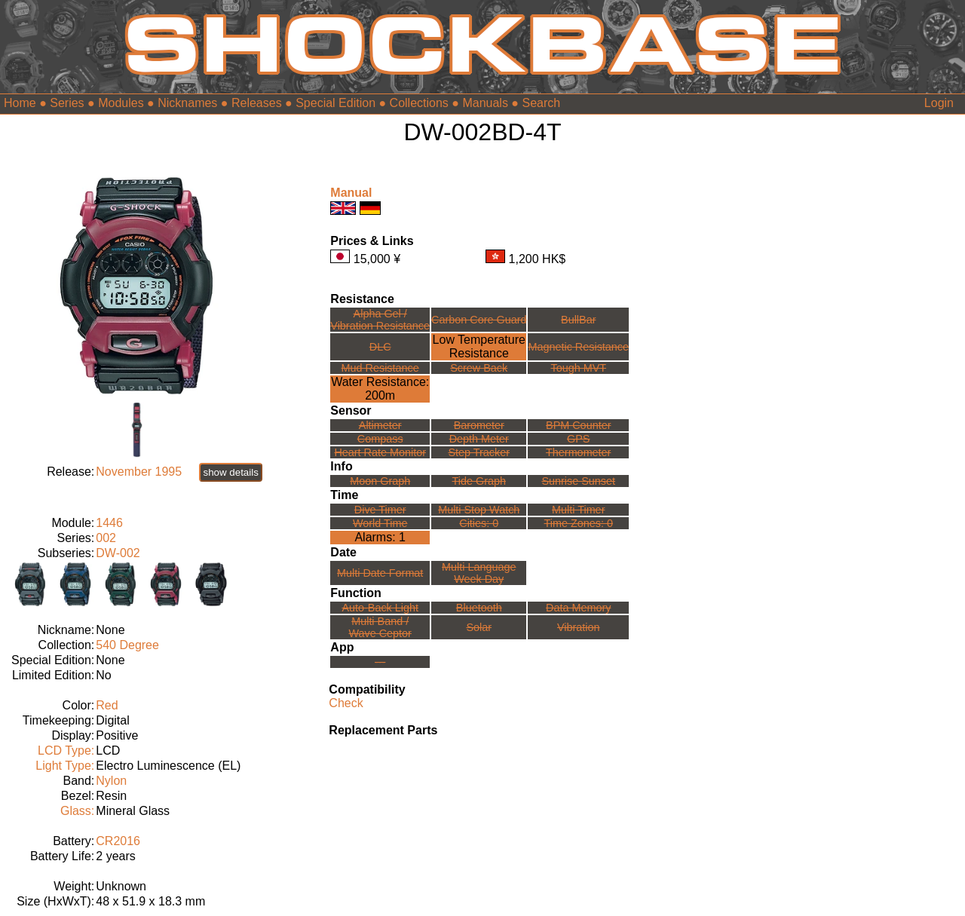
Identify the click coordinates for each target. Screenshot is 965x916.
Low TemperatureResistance (479, 346)
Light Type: (64, 765)
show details (230, 472)
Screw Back (478, 368)
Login (939, 103)
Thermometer (578, 452)
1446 (109, 522)
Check (346, 703)
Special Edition (335, 103)
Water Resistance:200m (380, 388)
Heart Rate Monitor (380, 452)
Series (67, 103)
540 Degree (127, 645)
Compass (380, 439)
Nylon (111, 780)
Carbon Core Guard (478, 320)
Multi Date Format (380, 573)
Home (20, 103)
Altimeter (380, 425)
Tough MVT (578, 368)
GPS (578, 439)
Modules (120, 103)
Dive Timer (380, 510)
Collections (419, 103)
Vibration (578, 627)
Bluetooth (479, 608)
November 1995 (139, 471)
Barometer (479, 425)
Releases (256, 103)
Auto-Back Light (380, 608)
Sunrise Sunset (578, 481)
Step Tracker (479, 452)
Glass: (77, 810)
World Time (380, 523)
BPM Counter (578, 425)
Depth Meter (479, 439)
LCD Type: (66, 750)
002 (106, 538)
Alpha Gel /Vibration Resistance (380, 320)
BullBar (578, 320)
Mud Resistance (380, 368)
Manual (351, 192)
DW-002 (117, 553)
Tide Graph (479, 481)
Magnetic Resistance (578, 347)
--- (380, 662)
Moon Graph (380, 481)
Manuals (484, 103)
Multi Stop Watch (478, 510)
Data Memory (578, 608)
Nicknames (187, 103)
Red (107, 705)
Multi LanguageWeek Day (479, 573)
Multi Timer (578, 510)
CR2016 (118, 841)
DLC (380, 347)
